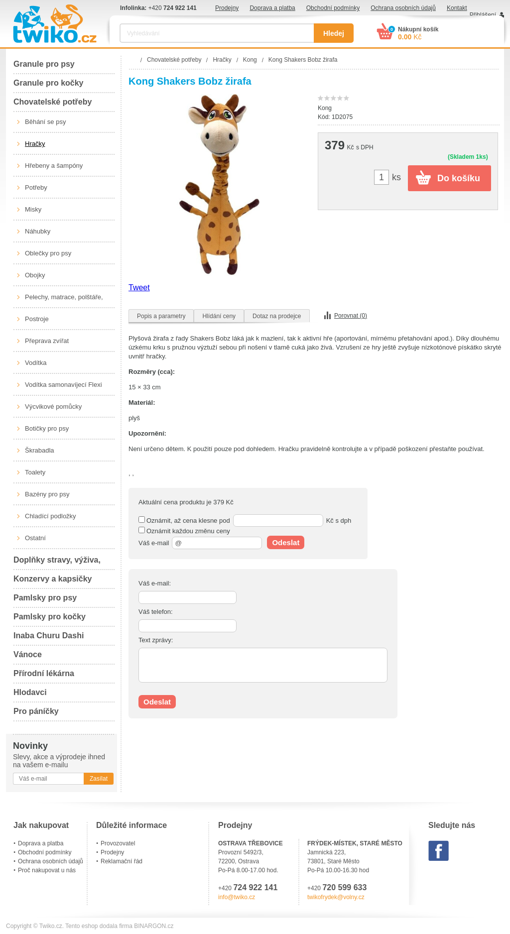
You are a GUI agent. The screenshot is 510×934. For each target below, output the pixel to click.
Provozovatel (118, 843)
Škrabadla (39, 450)
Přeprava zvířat (47, 341)
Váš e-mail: (154, 583)
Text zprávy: (155, 640)
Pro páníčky (36, 711)
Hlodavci (30, 692)
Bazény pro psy (47, 494)
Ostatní (35, 538)
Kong (325, 108)
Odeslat (285, 542)
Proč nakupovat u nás (47, 870)
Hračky (35, 143)
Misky (33, 209)
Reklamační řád (121, 861)
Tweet (139, 287)
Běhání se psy (45, 121)
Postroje (37, 319)
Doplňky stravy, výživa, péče (57, 563)
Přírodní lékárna (43, 673)
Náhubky (37, 231)
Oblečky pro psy (48, 253)
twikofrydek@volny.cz (336, 897)
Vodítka (35, 362)
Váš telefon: (155, 611)
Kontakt (457, 7)
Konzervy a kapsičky (52, 579)
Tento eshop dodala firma (98, 926)
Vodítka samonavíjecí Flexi (63, 384)
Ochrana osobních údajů (403, 7)
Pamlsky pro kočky (49, 616)
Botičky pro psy (47, 428)
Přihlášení (483, 14)
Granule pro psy (44, 64)
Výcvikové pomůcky (53, 406)
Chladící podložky (50, 516)
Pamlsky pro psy (45, 597)
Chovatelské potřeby (52, 102)
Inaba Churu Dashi (48, 635)
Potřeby (36, 187)
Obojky (35, 275)
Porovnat (350, 315)
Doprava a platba (272, 7)
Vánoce (27, 654)
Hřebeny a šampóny (54, 165)
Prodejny (227, 7)
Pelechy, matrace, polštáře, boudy (64, 300)
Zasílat (99, 778)
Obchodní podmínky (333, 7)
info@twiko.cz (236, 897)
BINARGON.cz (153, 926)
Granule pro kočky (48, 83)
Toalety (35, 472)
